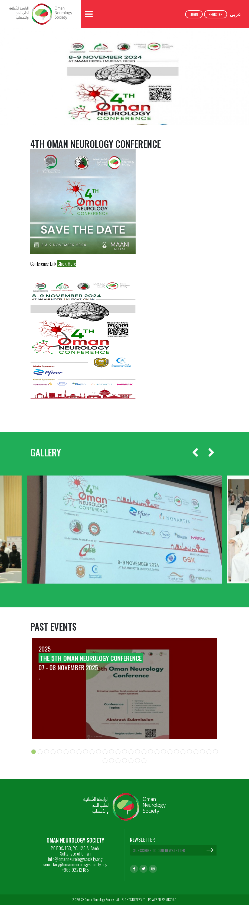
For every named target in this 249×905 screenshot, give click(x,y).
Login (194, 14)
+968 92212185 (75, 870)
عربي (235, 14)
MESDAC (171, 899)
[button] (33, 752)
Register (215, 14)
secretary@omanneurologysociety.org (75, 864)
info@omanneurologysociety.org (75, 859)
